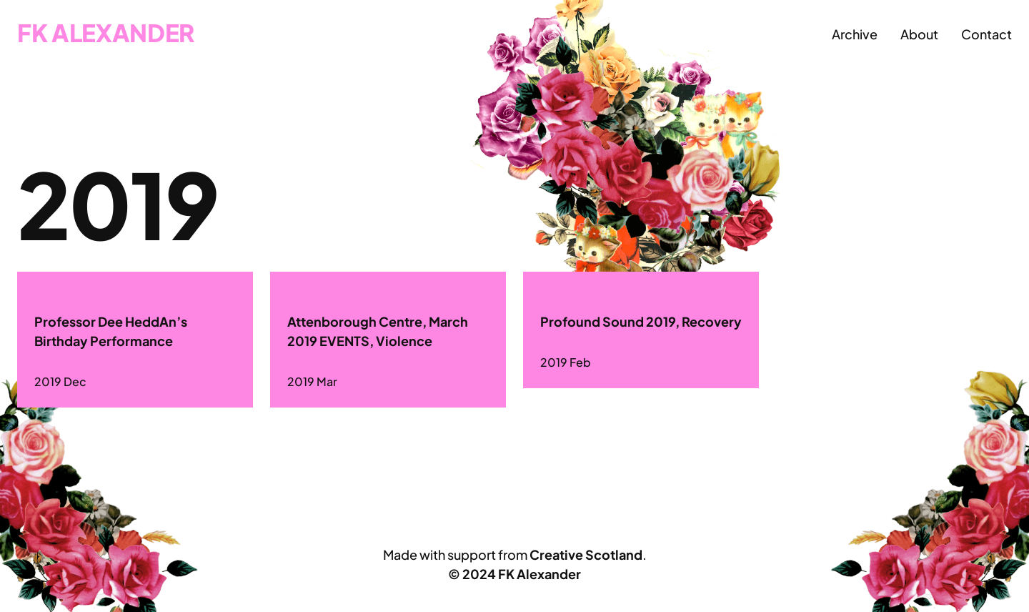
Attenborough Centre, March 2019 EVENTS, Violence (377, 331)
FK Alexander (105, 32)
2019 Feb (565, 362)
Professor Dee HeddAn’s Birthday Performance (110, 331)
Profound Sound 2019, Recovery (641, 321)
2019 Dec (60, 381)
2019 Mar (312, 381)
